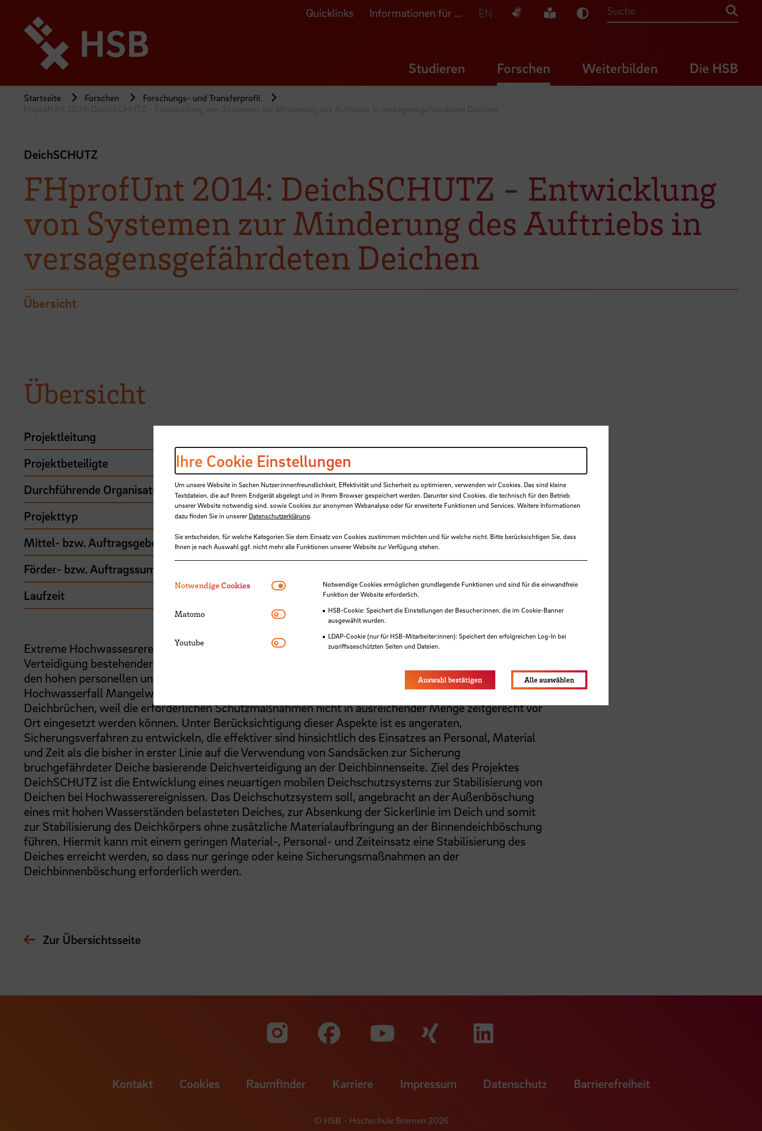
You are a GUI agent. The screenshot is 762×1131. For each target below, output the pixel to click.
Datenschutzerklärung (279, 515)
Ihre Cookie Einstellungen (263, 461)
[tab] (223, 585)
